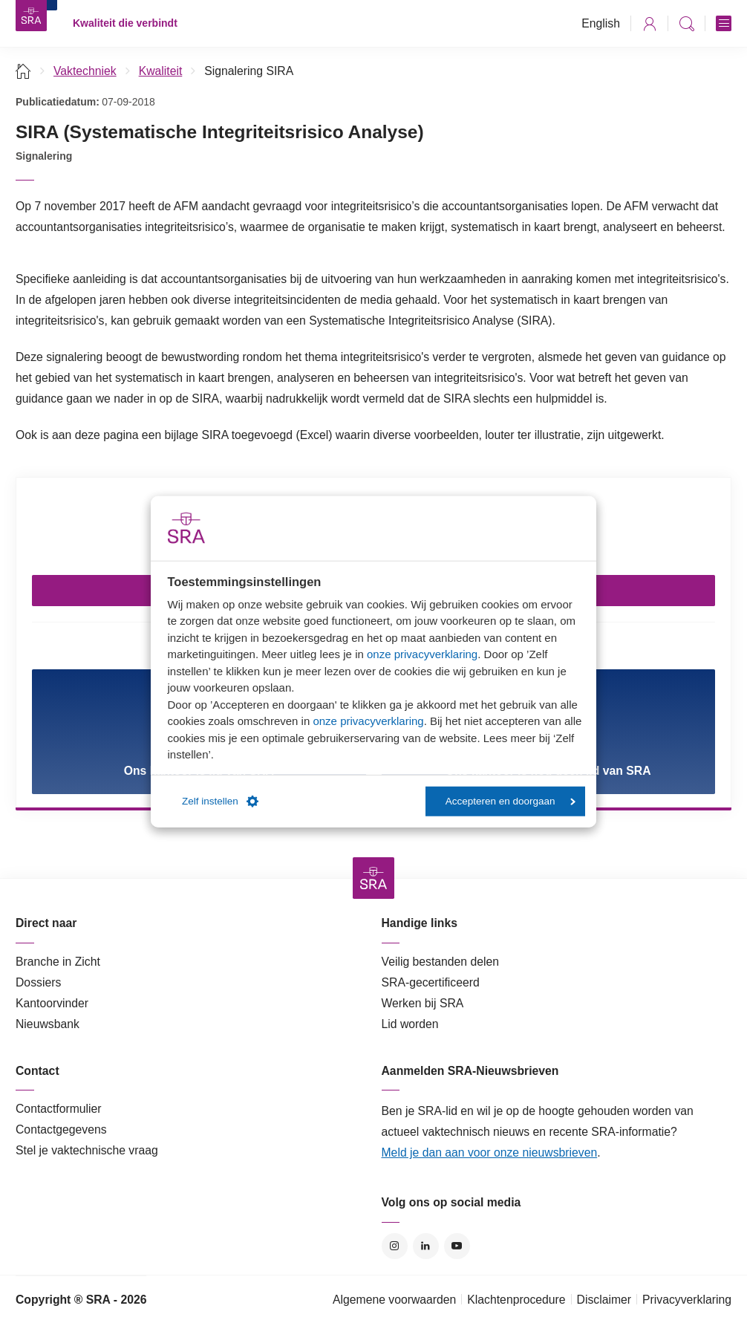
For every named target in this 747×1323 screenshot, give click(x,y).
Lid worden (410, 1024)
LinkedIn (426, 1246)
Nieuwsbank (47, 1024)
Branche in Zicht (58, 961)
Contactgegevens (61, 1129)
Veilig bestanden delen (441, 961)
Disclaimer (604, 1299)
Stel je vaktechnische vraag (87, 1150)
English (600, 23)
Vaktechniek (85, 71)
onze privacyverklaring (422, 654)
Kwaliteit (161, 71)
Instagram (395, 1246)
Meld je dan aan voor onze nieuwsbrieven (490, 1152)
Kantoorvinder (52, 1003)
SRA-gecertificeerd (431, 982)
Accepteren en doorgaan (510, 801)
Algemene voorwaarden (394, 1299)
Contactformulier (59, 1108)
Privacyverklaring (686, 1299)
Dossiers (38, 982)
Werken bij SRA (423, 1003)
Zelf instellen (220, 801)
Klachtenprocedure (516, 1299)
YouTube (457, 1246)
